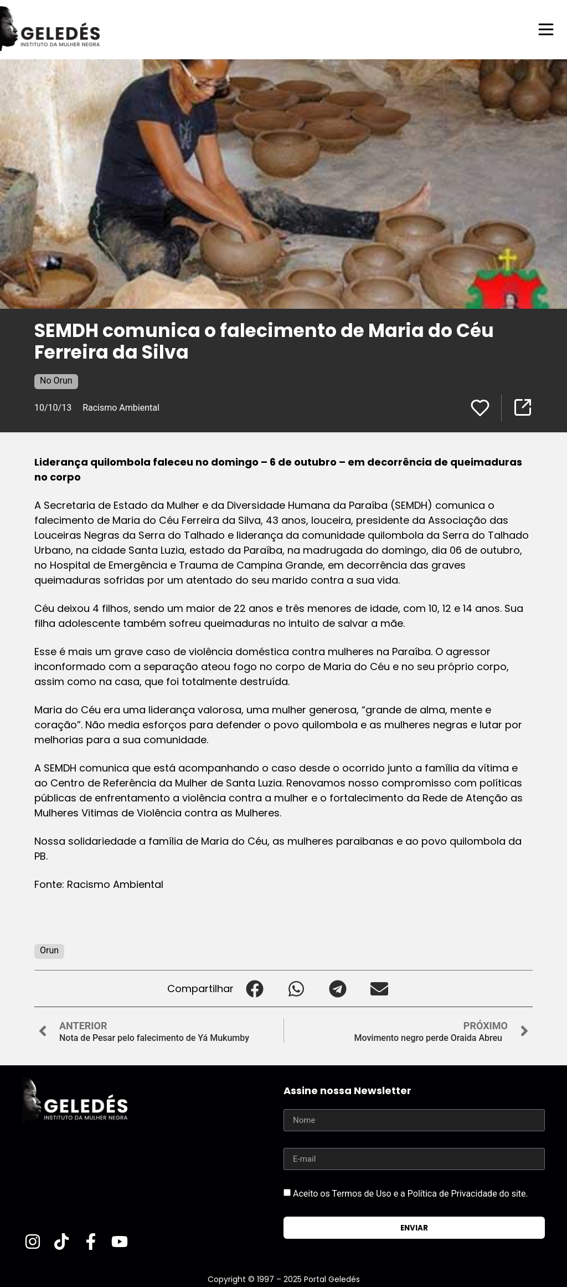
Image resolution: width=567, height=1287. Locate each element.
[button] (254, 988)
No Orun (56, 380)
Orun (49, 950)
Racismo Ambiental (121, 407)
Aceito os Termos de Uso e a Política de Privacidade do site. (410, 1193)
